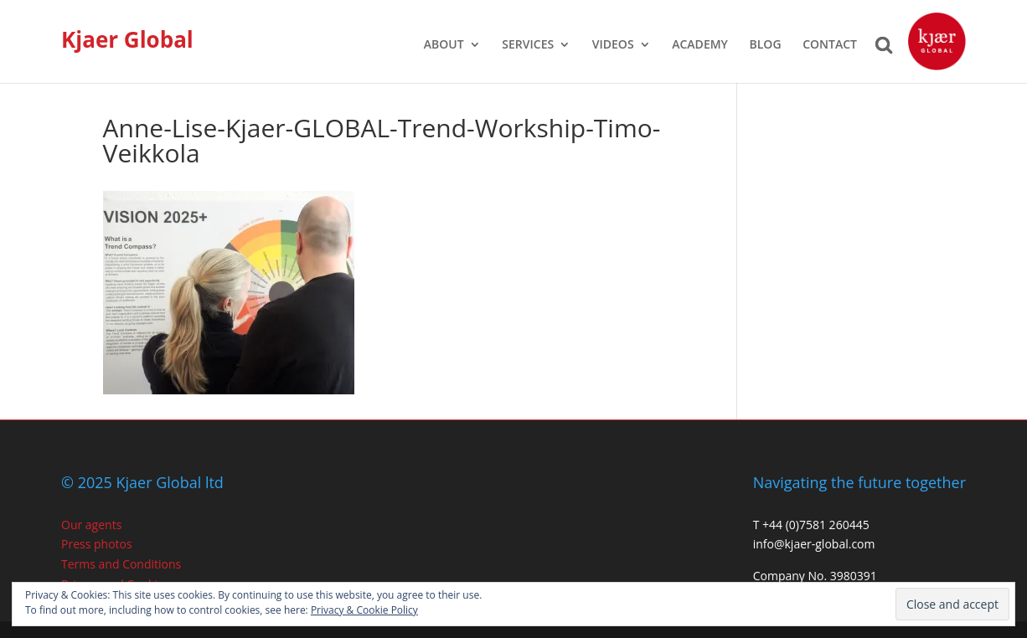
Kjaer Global (127, 39)
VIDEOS (613, 45)
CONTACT (830, 45)
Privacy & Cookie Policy (364, 610)
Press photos (96, 544)
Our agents (91, 525)
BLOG (766, 45)
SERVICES (528, 45)
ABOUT (444, 45)
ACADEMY (700, 45)
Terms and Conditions (121, 564)
